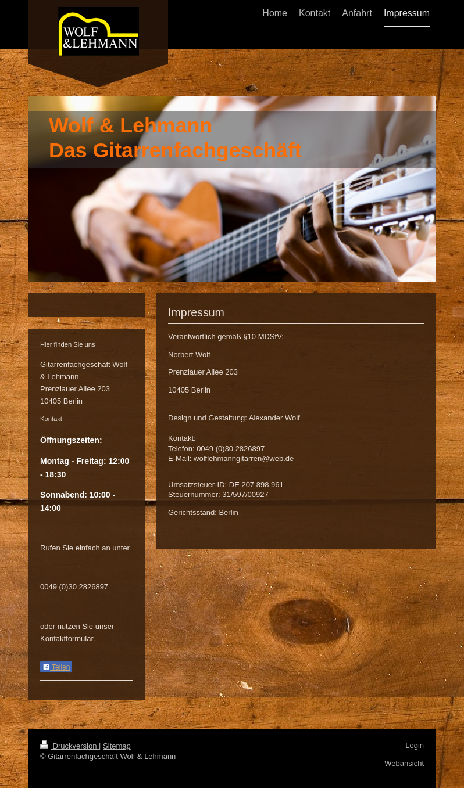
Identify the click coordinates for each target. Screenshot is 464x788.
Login (414, 745)
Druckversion (69, 746)
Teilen (56, 667)
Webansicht (404, 763)
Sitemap (117, 746)
